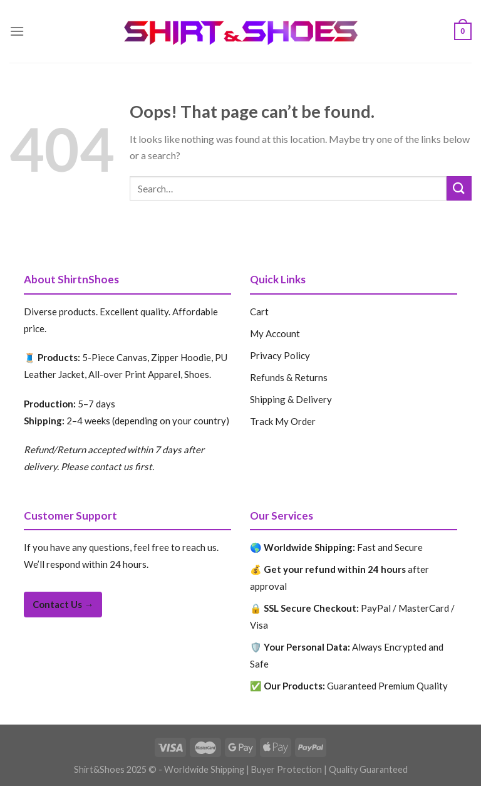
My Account (275, 333)
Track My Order (283, 421)
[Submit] (459, 188)
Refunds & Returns (289, 377)
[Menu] (16, 31)
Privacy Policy (280, 355)
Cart (259, 311)
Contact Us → (63, 604)
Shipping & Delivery (291, 399)
